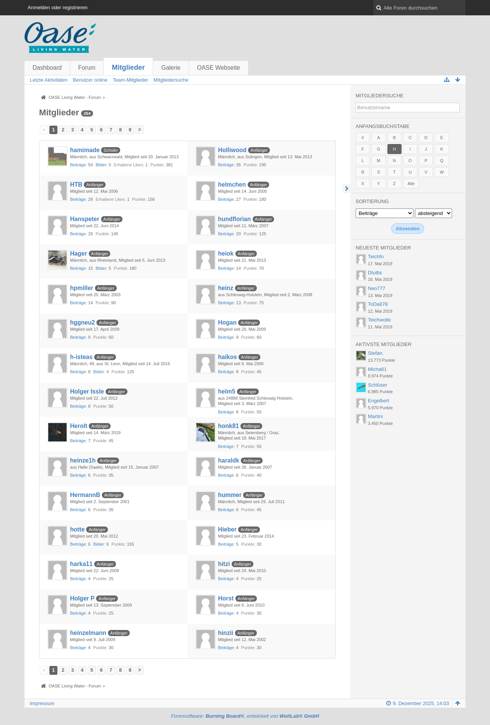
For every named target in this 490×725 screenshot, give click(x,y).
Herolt (78, 426)
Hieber (227, 529)
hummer (230, 495)
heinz (226, 288)
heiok (226, 253)
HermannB (85, 495)
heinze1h (83, 460)
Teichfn (376, 256)
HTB (76, 184)
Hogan (227, 322)
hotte (77, 529)
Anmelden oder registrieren (58, 7)
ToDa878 (378, 304)
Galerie (170, 67)
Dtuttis (375, 273)
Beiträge (78, 164)
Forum (86, 67)
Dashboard (47, 67)
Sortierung (372, 201)
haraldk (228, 460)
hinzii (226, 633)
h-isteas (81, 357)
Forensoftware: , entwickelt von (245, 716)
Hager (78, 253)
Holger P (82, 598)
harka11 (81, 564)
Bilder (101, 164)
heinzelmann (88, 633)
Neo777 (376, 288)
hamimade (85, 150)
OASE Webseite (218, 67)
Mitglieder (128, 67)
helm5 (226, 391)
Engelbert (378, 401)
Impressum (42, 703)
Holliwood (232, 150)
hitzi (224, 564)
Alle (411, 183)
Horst (226, 598)
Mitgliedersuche (379, 95)
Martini (375, 416)
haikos (227, 357)
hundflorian (234, 219)
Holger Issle (87, 391)
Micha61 (377, 369)
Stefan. (376, 353)
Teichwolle (379, 320)
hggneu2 (82, 322)
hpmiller (81, 288)
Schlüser (377, 385)
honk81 (228, 426)
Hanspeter (84, 219)
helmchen (232, 184)
